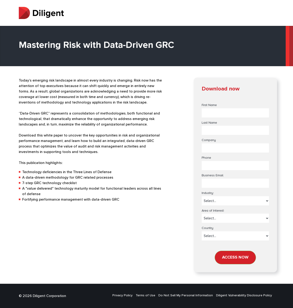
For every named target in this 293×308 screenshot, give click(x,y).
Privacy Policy (122, 295)
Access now (235, 257)
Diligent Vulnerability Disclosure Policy (244, 295)
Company (209, 140)
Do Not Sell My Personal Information (185, 295)
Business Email (212, 175)
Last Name (209, 123)
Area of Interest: (213, 211)
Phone (206, 158)
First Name (209, 105)
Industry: (208, 193)
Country (207, 228)
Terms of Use (145, 295)
